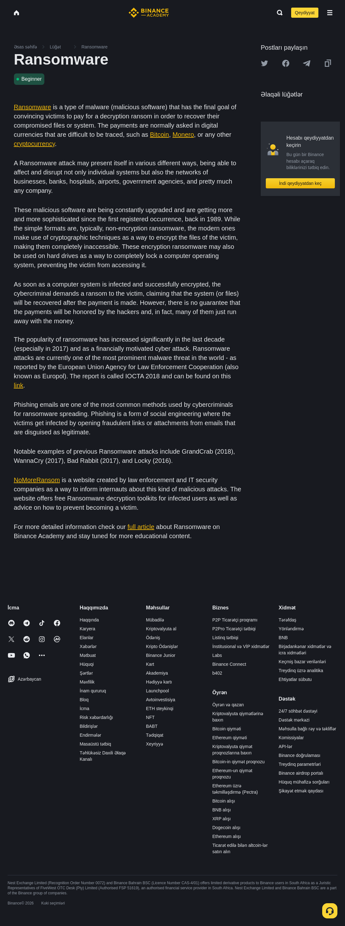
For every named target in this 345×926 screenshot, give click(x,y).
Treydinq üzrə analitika (301, 670)
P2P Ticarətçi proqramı (234, 619)
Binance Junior (161, 655)
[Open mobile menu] (329, 12)
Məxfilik (87, 681)
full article (141, 526)
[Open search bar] (278, 12)
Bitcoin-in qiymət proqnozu (238, 761)
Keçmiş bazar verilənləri (302, 661)
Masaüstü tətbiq (95, 743)
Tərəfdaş (288, 619)
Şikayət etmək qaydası (301, 790)
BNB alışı (221, 809)
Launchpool (157, 690)
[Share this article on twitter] (264, 63)
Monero (183, 134)
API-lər (285, 746)
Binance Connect (229, 664)
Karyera (87, 628)
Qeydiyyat (305, 12)
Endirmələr (90, 735)
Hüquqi (86, 664)
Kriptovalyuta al (161, 628)
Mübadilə (155, 619)
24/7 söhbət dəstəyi (298, 711)
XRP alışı (221, 818)
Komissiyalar (291, 737)
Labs (217, 655)
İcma (84, 708)
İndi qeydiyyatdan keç (300, 183)
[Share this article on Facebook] (286, 63)
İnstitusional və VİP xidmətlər (240, 646)
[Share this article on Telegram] (306, 63)
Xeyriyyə (154, 743)
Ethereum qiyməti (229, 737)
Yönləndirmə (291, 628)
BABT (152, 726)
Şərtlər (86, 673)
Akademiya (157, 673)
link (18, 385)
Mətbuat (88, 655)
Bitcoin (159, 134)
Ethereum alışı (226, 836)
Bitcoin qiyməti (226, 728)
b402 (217, 673)
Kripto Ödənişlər (162, 646)
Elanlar (86, 637)
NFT (150, 717)
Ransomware (32, 107)
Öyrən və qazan (228, 704)
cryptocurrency (34, 143)
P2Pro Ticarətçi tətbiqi (234, 628)
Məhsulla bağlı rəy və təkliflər (307, 728)
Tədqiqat (154, 735)
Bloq (84, 699)
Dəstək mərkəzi (294, 719)
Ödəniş (153, 637)
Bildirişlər (89, 726)
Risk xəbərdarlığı (96, 717)
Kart (150, 664)
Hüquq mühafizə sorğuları (304, 781)
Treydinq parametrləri (300, 764)
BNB (283, 637)
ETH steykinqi (159, 708)
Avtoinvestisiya (160, 699)
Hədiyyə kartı (159, 681)
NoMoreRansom (37, 479)
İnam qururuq (93, 690)
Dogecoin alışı (226, 827)
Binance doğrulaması (300, 755)
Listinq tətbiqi (225, 637)
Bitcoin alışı (223, 800)
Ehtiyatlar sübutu (295, 679)
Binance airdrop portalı (301, 773)
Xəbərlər (88, 646)
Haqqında (89, 619)
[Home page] (149, 13)
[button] (330, 12)
